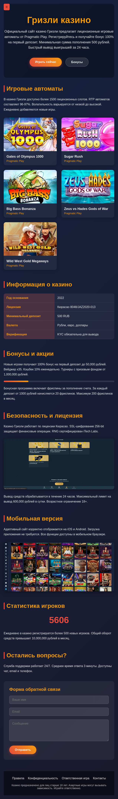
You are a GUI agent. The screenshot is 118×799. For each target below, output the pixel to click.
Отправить (23, 749)
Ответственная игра (75, 778)
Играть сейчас (45, 61)
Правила (18, 778)
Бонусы (77, 62)
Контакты (99, 778)
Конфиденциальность (43, 778)
